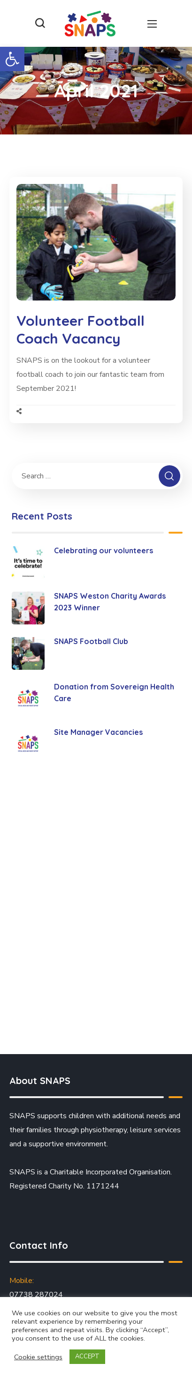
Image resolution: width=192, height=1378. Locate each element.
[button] (12, 59)
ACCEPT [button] (87, 1356)
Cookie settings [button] (38, 1357)
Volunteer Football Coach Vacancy (80, 329)
